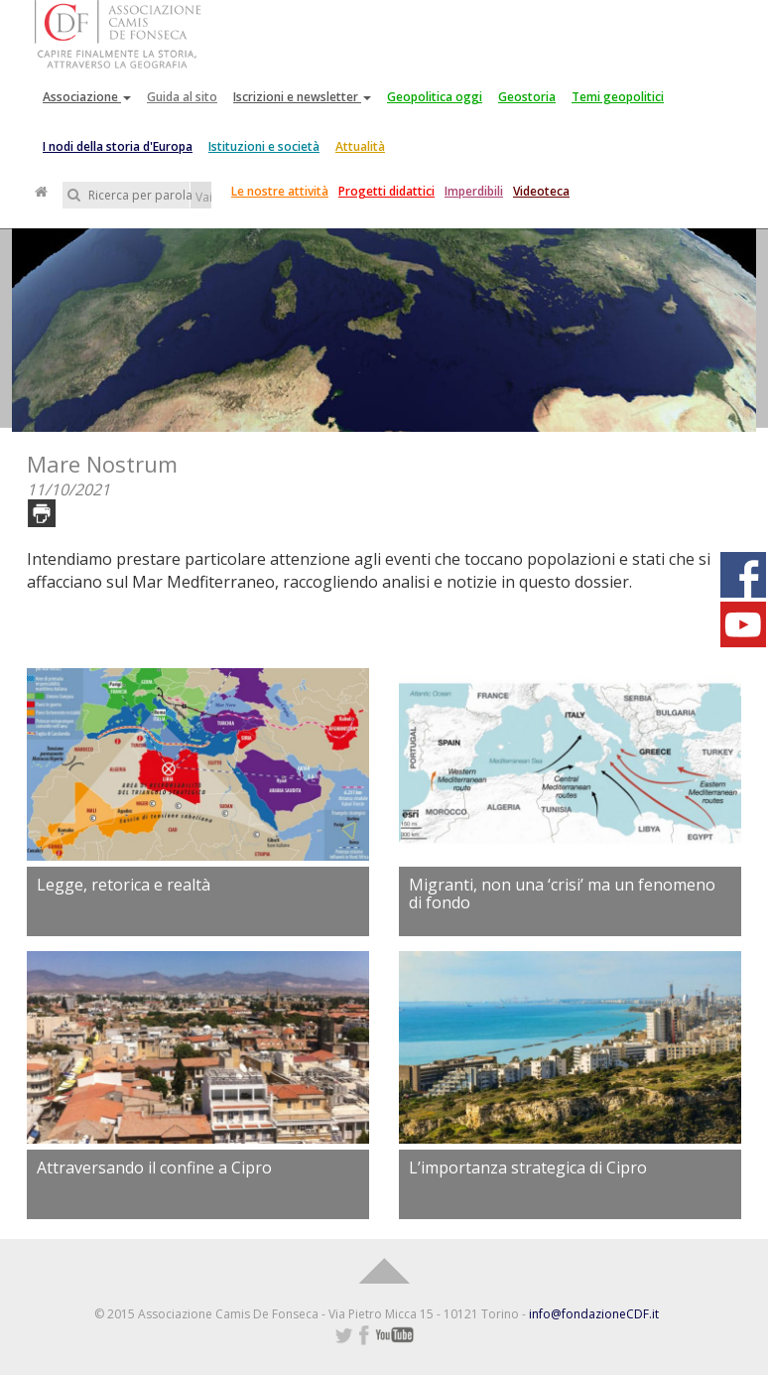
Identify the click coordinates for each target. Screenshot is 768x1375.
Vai (203, 197)
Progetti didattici (386, 191)
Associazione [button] (87, 96)
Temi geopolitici (618, 96)
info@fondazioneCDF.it (594, 1314)
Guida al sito (182, 96)
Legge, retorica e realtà (123, 884)
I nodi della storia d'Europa (117, 146)
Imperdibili (474, 191)
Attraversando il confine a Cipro (154, 1167)
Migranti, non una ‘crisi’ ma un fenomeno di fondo (562, 893)
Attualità (360, 146)
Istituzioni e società (264, 146)
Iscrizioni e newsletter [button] (302, 96)
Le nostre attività (279, 191)
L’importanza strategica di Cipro (528, 1167)
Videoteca (541, 191)
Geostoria (527, 96)
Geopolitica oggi (434, 96)
